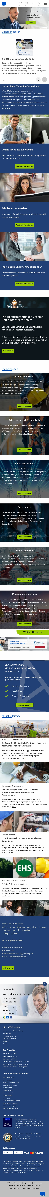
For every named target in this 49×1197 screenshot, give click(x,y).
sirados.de (6, 1098)
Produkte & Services (10, 1036)
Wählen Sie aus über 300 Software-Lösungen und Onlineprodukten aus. (24, 157)
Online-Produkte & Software (17, 150)
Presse (5, 1044)
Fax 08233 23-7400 (9, 1002)
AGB (8, 1183)
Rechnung (18, 1152)
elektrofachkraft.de (10, 1085)
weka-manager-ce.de (10, 1108)
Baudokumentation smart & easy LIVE (16, 1064)
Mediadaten (14, 1188)
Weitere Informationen (24, 166)
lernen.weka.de (8, 1093)
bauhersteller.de (8, 1077)
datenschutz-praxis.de (11, 1083)
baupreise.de (7, 1080)
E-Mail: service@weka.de (12, 1007)
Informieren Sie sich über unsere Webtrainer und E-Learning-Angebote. (24, 216)
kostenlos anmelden (24, 705)
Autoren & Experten (34, 1186)
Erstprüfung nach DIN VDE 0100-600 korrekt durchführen (22, 840)
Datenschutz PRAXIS (10, 1059)
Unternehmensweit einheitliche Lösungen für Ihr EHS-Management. (23, 274)
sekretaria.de (7, 1096)
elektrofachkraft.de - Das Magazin (15, 1067)
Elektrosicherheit (8, 834)
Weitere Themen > (32, 632)
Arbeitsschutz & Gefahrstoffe (13, 880)
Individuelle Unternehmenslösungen (22, 267)
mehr (23, 758)
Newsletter (21, 1186)
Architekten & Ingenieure (12, 739)
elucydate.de (7, 1088)
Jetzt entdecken (24, 406)
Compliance (38, 1183)
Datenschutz (16, 1183)
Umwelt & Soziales (9, 1039)
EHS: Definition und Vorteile (14, 884)
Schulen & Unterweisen (15, 208)
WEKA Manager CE (9, 1054)
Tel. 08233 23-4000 (9, 999)
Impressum (27, 1183)
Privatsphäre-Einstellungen (30, 1188)
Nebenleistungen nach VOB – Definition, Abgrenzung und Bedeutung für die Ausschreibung (20, 792)
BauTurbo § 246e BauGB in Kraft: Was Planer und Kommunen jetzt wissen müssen (24, 745)
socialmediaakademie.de (11, 1101)
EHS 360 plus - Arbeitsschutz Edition (18, 59)
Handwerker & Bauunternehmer (14, 786)
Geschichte (7, 1034)
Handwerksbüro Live (10, 1056)
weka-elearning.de (9, 1106)
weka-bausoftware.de (10, 1103)
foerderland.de (8, 1090)
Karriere (6, 1041)
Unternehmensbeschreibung (13, 1031)
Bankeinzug (8, 1152)
